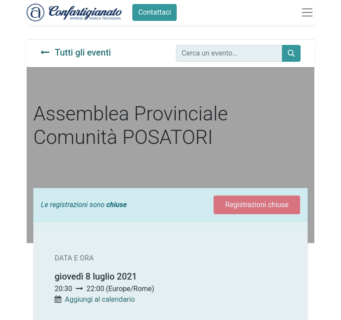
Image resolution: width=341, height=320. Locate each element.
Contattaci (154, 12)
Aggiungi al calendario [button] (100, 299)
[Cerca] (291, 53)
